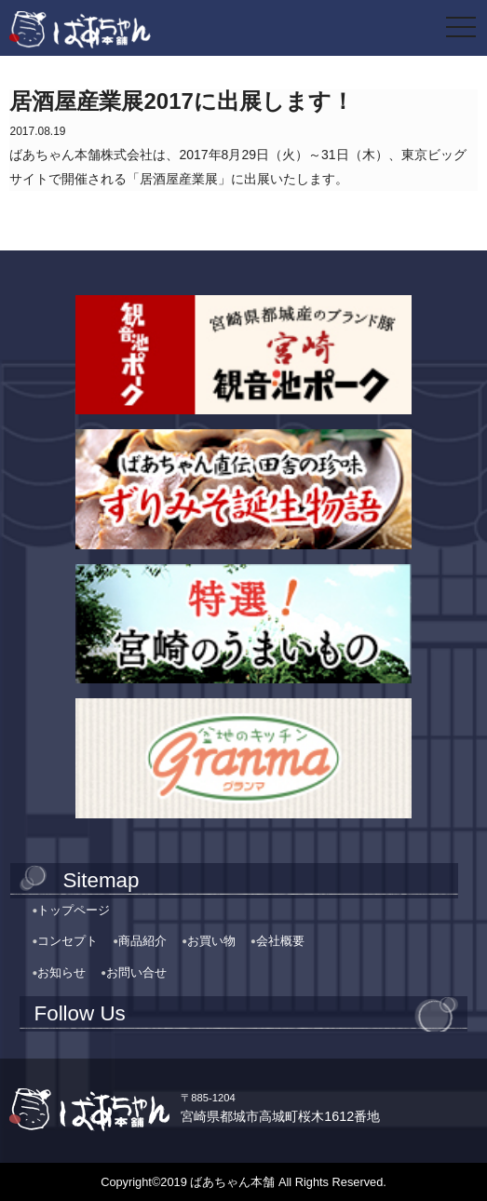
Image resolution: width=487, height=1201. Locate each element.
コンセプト (67, 941)
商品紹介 (142, 941)
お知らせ (61, 972)
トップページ (73, 910)
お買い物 (211, 941)
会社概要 (280, 941)
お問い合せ (136, 972)
